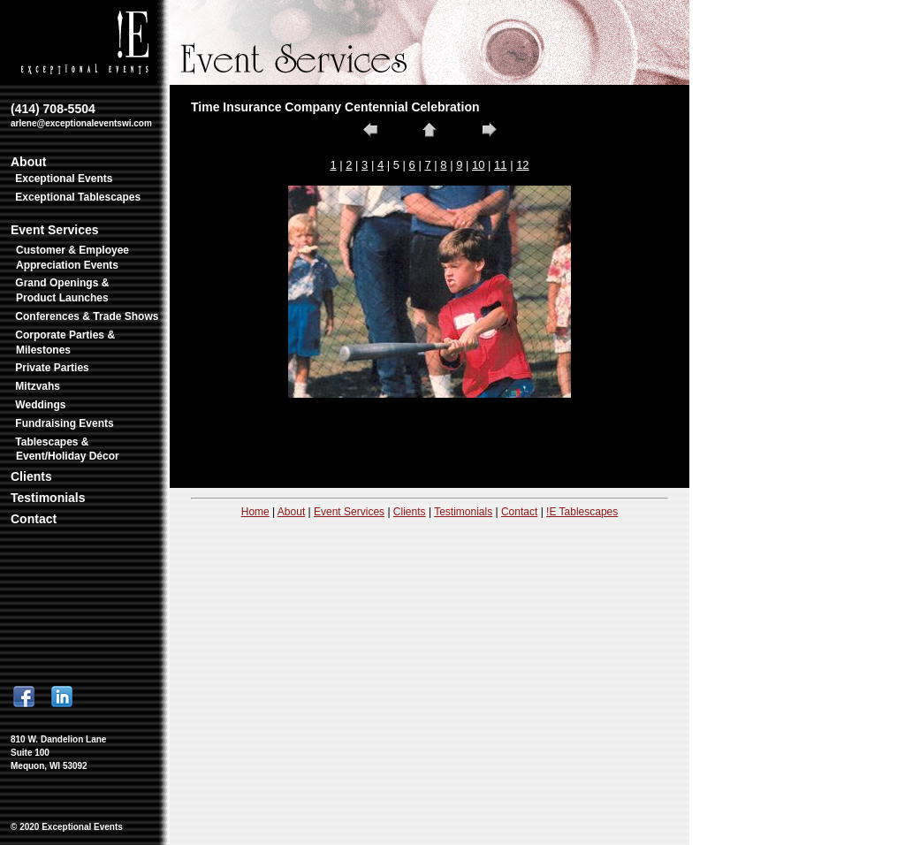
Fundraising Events (64, 423)
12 (522, 164)
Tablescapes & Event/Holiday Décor (66, 449)
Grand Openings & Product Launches (62, 290)
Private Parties (51, 368)
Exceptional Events (63, 178)
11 (500, 164)
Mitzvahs (37, 386)
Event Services (55, 230)
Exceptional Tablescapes (78, 197)
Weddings (40, 405)
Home (255, 512)
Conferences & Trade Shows (86, 316)
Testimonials (48, 498)
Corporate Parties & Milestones (65, 342)
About (28, 162)
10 (478, 164)
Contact (34, 519)
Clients (31, 476)
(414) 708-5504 (81, 115)
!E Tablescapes (582, 512)
